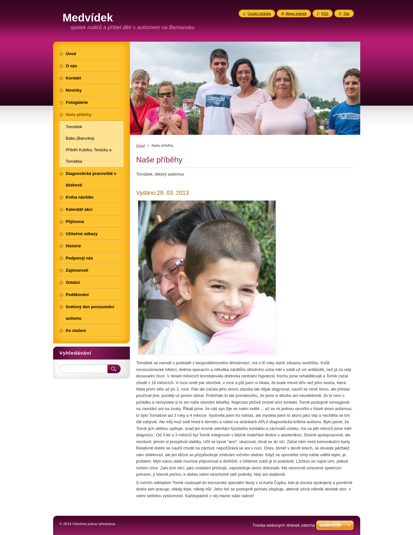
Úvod (140, 145)
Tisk (346, 13)
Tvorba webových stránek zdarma (283, 525)
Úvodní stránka (259, 13)
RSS (325, 13)
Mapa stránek (296, 13)
